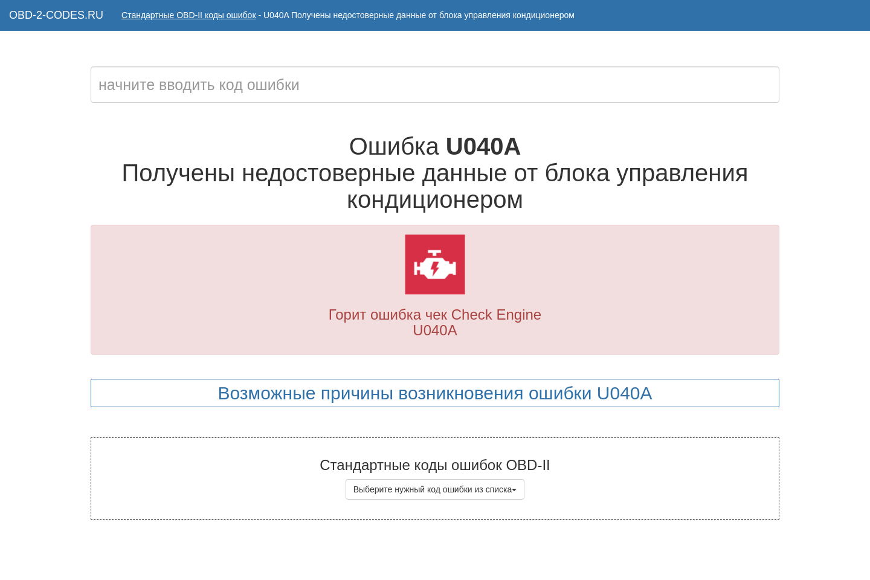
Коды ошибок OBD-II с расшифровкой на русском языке (467, 556)
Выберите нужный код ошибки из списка (435, 489)
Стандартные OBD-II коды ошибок (188, 15)
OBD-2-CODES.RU (56, 15)
